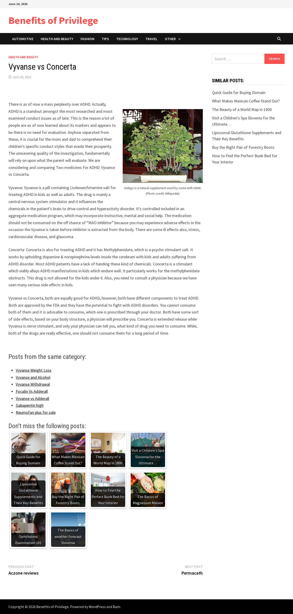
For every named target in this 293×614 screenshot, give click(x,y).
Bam (116, 606)
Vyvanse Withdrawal (33, 384)
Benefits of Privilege (53, 20)
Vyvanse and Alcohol (33, 377)
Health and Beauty (57, 38)
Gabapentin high (29, 405)
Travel (151, 38)
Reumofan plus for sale (36, 412)
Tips (105, 38)
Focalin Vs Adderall (32, 391)
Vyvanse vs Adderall (32, 398)
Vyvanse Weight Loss (34, 370)
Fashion (87, 38)
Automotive (22, 38)
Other (170, 38)
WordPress (97, 606)
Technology (127, 38)
